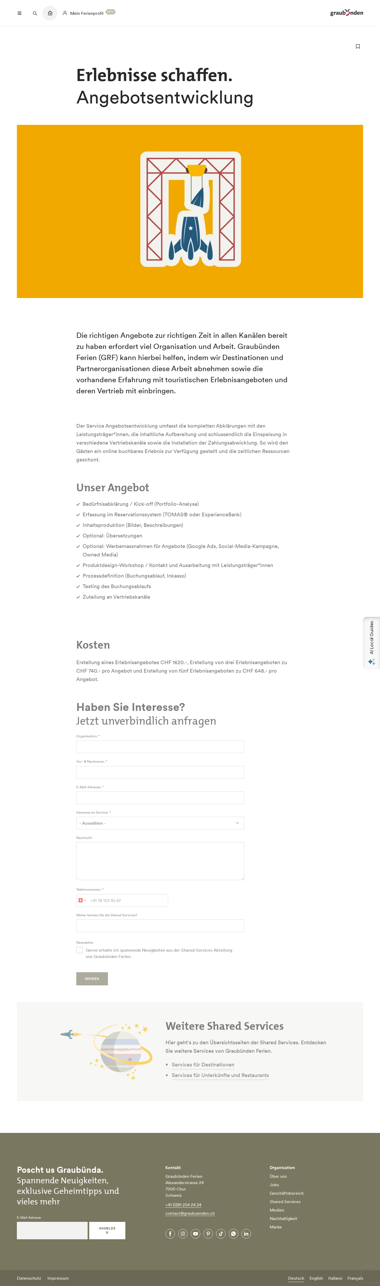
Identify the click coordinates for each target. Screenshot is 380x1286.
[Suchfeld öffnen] (34, 13)
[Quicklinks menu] (50, 16)
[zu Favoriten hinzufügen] (358, 46)
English (316, 1278)
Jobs (274, 1184)
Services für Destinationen (203, 1076)
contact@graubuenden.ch (190, 1213)
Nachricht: (84, 850)
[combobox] (82, 912)
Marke (276, 1227)
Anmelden (107, 1230)
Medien (277, 1210)
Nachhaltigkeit (283, 1218)
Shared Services (285, 1201)
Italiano (335, 1278)
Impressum (58, 1278)
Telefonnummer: (88, 902)
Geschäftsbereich (287, 1193)
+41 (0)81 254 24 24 (183, 1204)
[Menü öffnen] (19, 13)
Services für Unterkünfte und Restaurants (220, 1087)
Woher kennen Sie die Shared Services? (106, 927)
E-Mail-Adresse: (88, 799)
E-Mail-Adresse (29, 1218)
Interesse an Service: (92, 824)
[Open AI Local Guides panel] (371, 643)
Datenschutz (29, 1278)
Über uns (278, 1176)
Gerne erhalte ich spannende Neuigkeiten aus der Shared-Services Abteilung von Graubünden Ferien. (159, 965)
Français (355, 1278)
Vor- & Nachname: (90, 774)
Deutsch (296, 1278)
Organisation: (87, 748)
